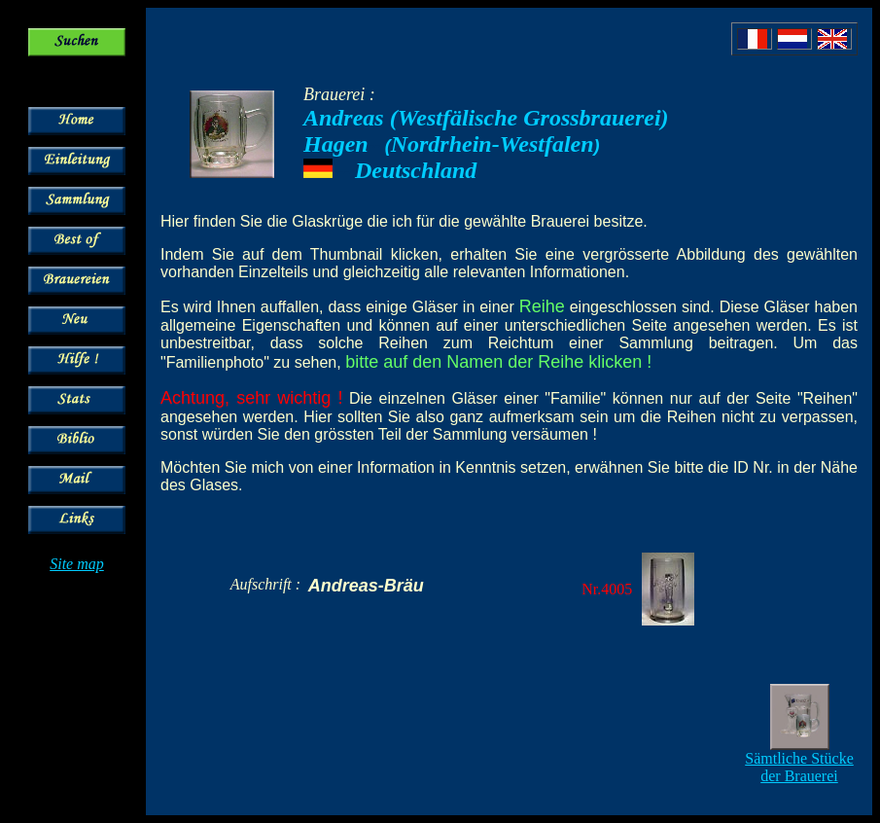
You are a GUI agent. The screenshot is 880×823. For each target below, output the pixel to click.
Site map (77, 563)
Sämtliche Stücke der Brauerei (799, 767)
